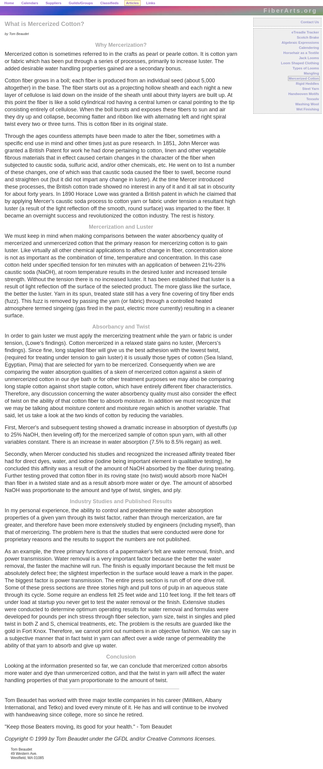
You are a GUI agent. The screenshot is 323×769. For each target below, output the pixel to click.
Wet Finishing (307, 109)
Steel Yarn (310, 89)
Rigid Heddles (307, 83)
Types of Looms (306, 68)
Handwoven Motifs (303, 94)
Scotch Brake (308, 37)
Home (9, 3)
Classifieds (109, 3)
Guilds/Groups (81, 3)
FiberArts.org (290, 10)
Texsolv (312, 99)
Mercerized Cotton (304, 78)
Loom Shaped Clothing (300, 63)
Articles (132, 3)
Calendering (309, 47)
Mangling (311, 73)
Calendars (29, 3)
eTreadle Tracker (305, 32)
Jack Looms (309, 58)
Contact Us (310, 22)
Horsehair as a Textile (301, 53)
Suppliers (53, 3)
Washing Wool (307, 104)
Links (150, 3)
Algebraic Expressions (300, 42)
